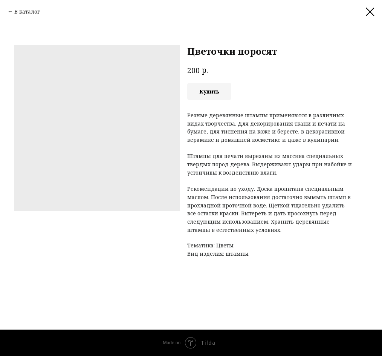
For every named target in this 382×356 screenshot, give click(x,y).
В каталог (27, 11)
